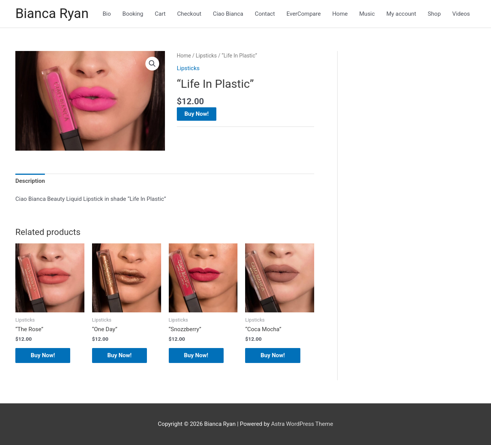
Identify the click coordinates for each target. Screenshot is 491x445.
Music (367, 13)
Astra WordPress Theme (302, 423)
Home (340, 13)
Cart (160, 13)
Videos (461, 13)
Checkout (189, 13)
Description (30, 180)
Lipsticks (206, 56)
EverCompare (304, 13)
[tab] (30, 181)
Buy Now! (197, 113)
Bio (106, 13)
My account (401, 13)
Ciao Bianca (228, 13)
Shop (434, 13)
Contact (265, 13)
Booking (132, 13)
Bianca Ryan (52, 13)
